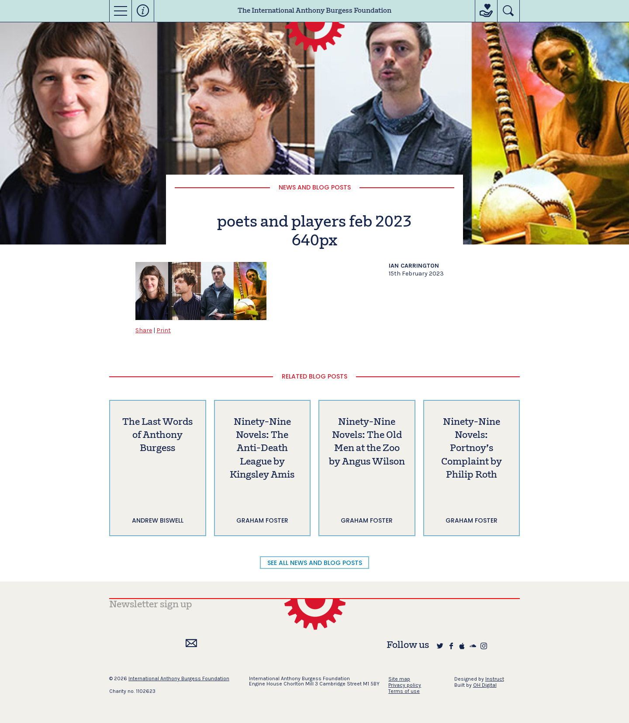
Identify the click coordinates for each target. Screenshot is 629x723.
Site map (399, 679)
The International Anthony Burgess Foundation (314, 10)
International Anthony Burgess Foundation (178, 678)
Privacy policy (404, 685)
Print (163, 330)
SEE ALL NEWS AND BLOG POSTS (314, 562)
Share (143, 330)
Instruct (494, 679)
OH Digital (485, 685)
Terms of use (404, 691)
